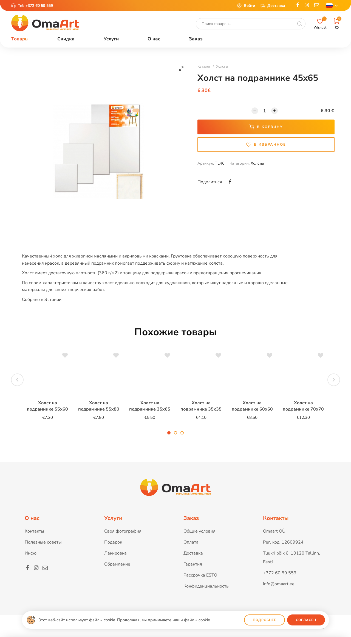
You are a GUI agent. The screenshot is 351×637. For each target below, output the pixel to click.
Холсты (222, 66)
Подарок (113, 542)
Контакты (34, 531)
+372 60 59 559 (39, 5)
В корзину (266, 126)
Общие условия (199, 531)
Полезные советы (43, 542)
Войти (246, 5)
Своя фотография (122, 531)
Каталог (204, 66)
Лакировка (115, 553)
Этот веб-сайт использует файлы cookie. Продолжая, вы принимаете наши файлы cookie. (124, 620)
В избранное (266, 144)
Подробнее (264, 620)
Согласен (306, 620)
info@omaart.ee (279, 584)
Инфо (30, 553)
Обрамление (117, 564)
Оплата (191, 542)
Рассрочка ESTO (200, 575)
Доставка (273, 5)
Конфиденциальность (206, 586)
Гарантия (192, 564)
